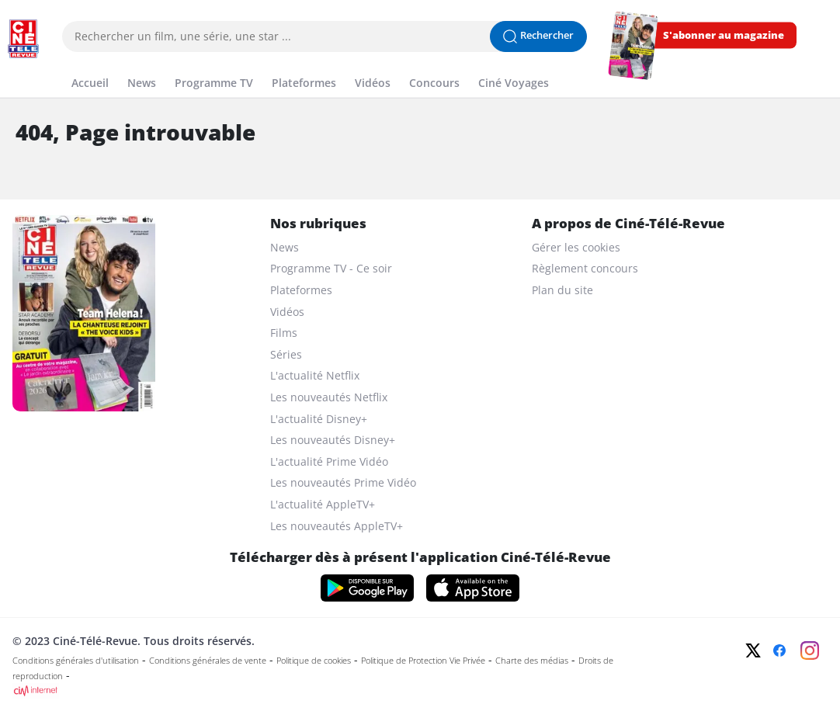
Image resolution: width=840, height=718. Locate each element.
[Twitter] (753, 650)
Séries (286, 354)
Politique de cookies (313, 660)
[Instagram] (809, 650)
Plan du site (562, 290)
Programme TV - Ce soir (331, 268)
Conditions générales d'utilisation (75, 660)
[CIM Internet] (338, 691)
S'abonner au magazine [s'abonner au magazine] (723, 35)
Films (283, 332)
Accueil (90, 82)
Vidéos (372, 82)
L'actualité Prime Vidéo (329, 461)
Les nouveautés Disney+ (332, 439)
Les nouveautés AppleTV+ (336, 526)
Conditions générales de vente (207, 660)
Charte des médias (531, 660)
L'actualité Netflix (314, 375)
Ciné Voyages (513, 82)
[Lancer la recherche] (538, 36)
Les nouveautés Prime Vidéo (343, 482)
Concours (434, 82)
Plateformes (304, 82)
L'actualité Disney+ (318, 418)
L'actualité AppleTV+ (322, 504)
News (141, 82)
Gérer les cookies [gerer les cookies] (576, 247)
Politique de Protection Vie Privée (423, 660)
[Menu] (4, 65)
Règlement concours (585, 268)
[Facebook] (779, 650)
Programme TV (214, 82)
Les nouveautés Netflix (328, 397)
